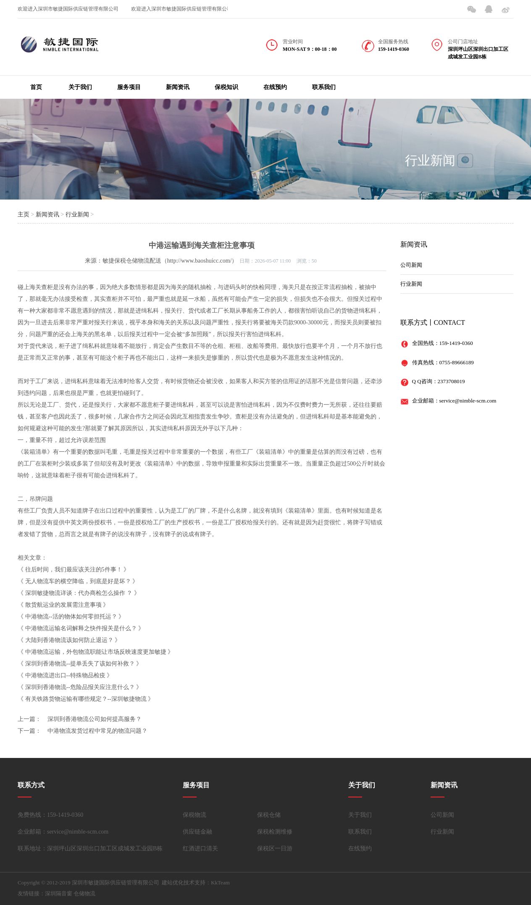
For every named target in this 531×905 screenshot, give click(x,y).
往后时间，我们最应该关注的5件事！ (73, 569)
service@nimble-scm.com (468, 400)
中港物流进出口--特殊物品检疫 (65, 675)
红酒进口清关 (200, 848)
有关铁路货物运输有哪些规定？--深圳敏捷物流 (86, 699)
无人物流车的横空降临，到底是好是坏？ (78, 581)
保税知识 (226, 87)
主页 (23, 214)
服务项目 (129, 87)
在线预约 (275, 87)
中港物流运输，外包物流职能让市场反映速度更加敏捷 (95, 652)
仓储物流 (84, 893)
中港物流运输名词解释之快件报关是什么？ (81, 628)
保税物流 (194, 815)
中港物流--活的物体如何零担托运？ (71, 616)
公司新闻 (411, 265)
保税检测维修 (274, 832)
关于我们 (80, 87)
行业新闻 (430, 160)
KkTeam (220, 882)
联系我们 (324, 87)
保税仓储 (269, 815)
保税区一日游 (274, 848)
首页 (36, 87)
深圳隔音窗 (58, 893)
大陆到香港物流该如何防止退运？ (69, 640)
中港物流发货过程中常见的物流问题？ (97, 731)
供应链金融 (197, 832)
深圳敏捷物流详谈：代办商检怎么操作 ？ (79, 593)
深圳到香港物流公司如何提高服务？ (94, 719)
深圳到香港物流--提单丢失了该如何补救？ (80, 663)
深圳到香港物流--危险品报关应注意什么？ (80, 687)
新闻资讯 (177, 87)
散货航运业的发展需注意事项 (63, 605)
